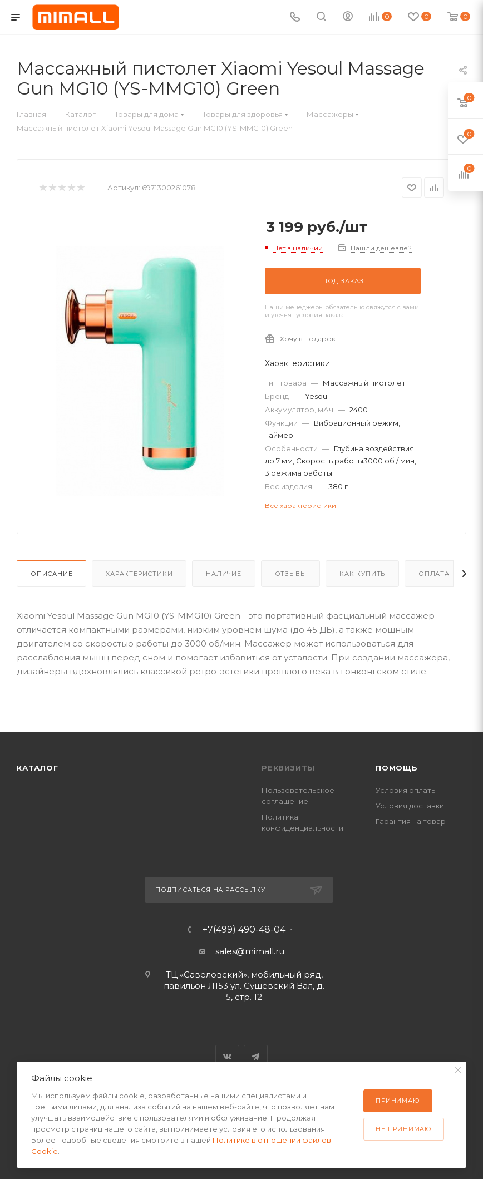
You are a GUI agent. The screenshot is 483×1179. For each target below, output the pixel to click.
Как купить (362, 574)
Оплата (434, 574)
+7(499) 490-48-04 (244, 929)
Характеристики (139, 574)
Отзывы (291, 574)
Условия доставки (410, 805)
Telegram (256, 1057)
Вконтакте (227, 1057)
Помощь (397, 767)
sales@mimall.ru (249, 951)
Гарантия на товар (411, 821)
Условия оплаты (406, 790)
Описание (51, 574)
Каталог (37, 767)
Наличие (223, 574)
